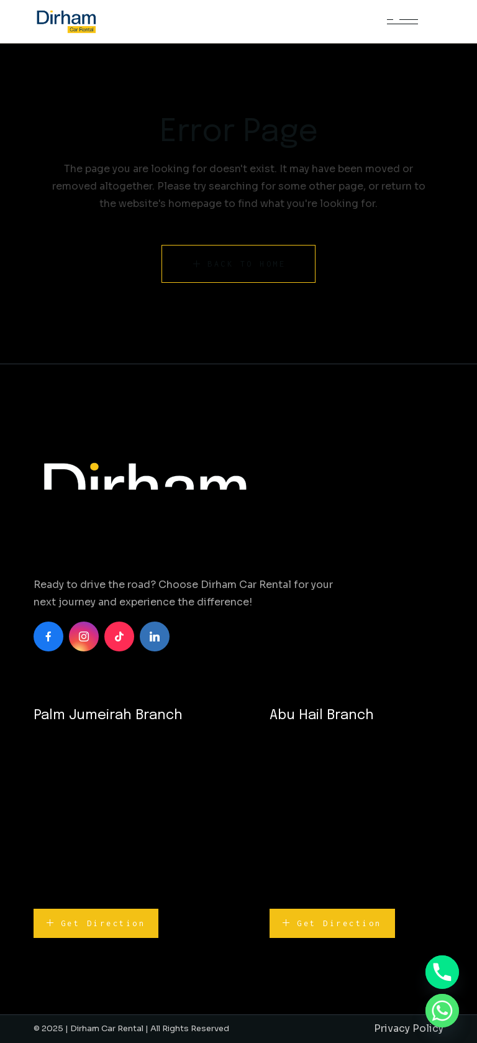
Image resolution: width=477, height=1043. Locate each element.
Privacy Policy (408, 1028)
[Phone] (442, 972)
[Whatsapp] (442, 1010)
